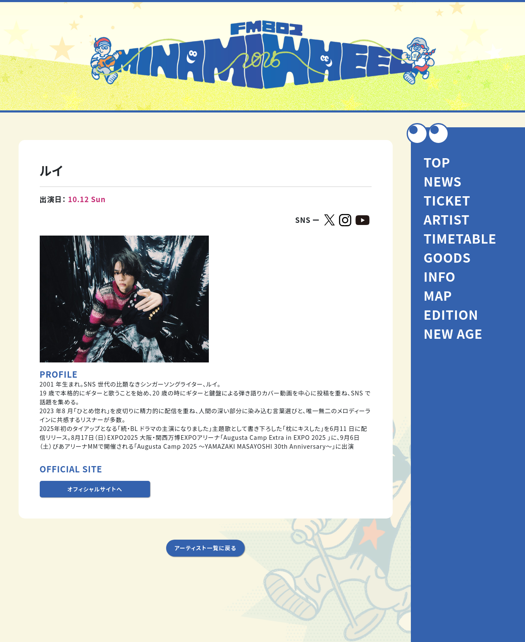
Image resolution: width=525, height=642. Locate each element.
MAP (438, 295)
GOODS (447, 257)
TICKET (447, 200)
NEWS (443, 181)
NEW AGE (453, 333)
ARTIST (447, 219)
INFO (440, 276)
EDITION (451, 314)
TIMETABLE (460, 238)
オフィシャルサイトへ (94, 489)
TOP (437, 162)
